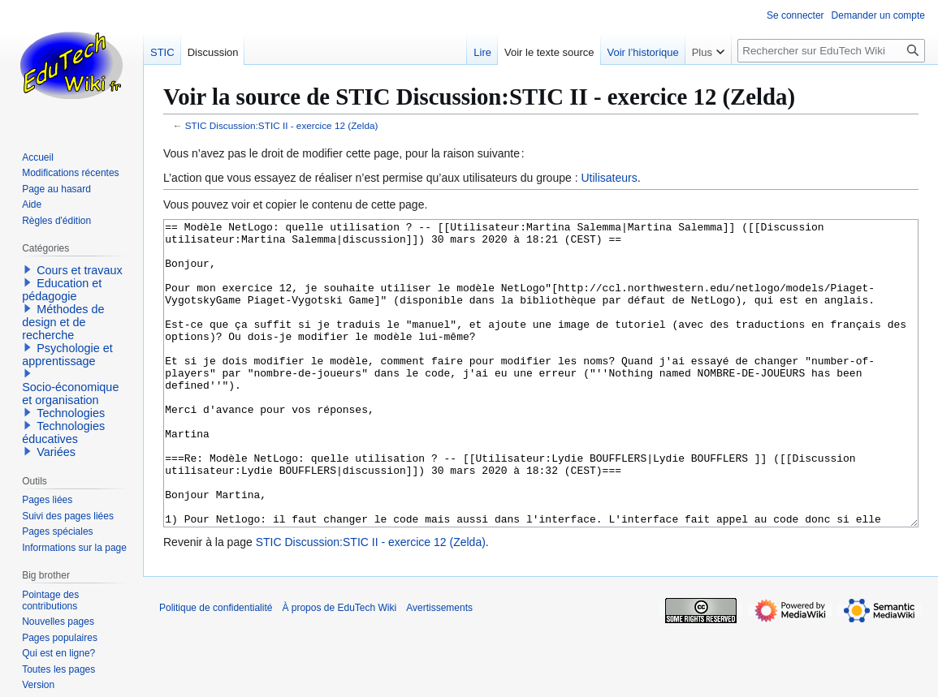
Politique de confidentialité (215, 668)
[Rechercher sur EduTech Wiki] (831, 50)
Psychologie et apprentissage (67, 355)
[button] (27, 269)
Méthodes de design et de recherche (63, 322)
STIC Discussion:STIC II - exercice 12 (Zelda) (281, 125)
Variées (56, 451)
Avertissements (439, 668)
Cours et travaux (80, 270)
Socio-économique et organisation (70, 394)
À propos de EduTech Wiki (339, 668)
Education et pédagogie (62, 290)
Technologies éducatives (63, 432)
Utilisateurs (609, 177)
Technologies (71, 413)
